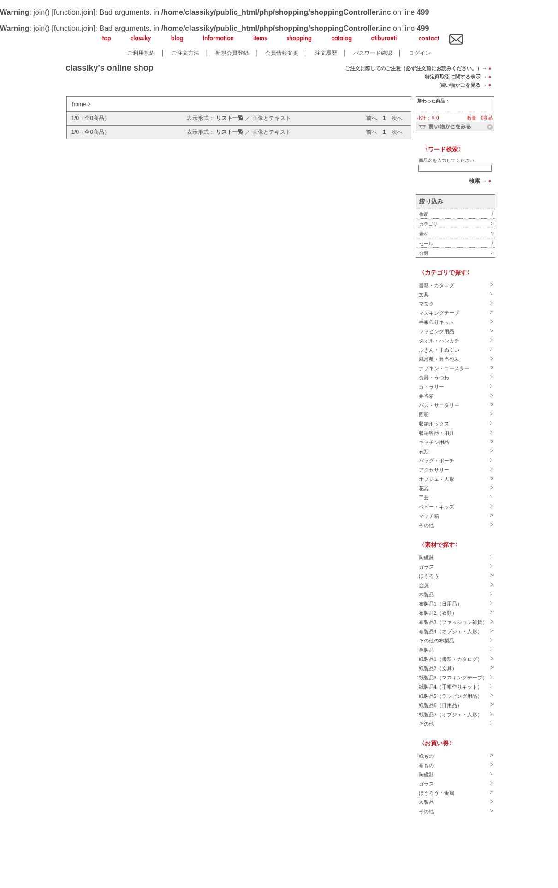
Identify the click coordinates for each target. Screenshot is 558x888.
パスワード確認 (372, 53)
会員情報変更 (281, 53)
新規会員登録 (232, 53)
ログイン (420, 53)
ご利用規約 (141, 53)
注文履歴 (326, 53)
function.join (73, 12)
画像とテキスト (271, 118)
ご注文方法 (185, 53)
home (79, 104)
